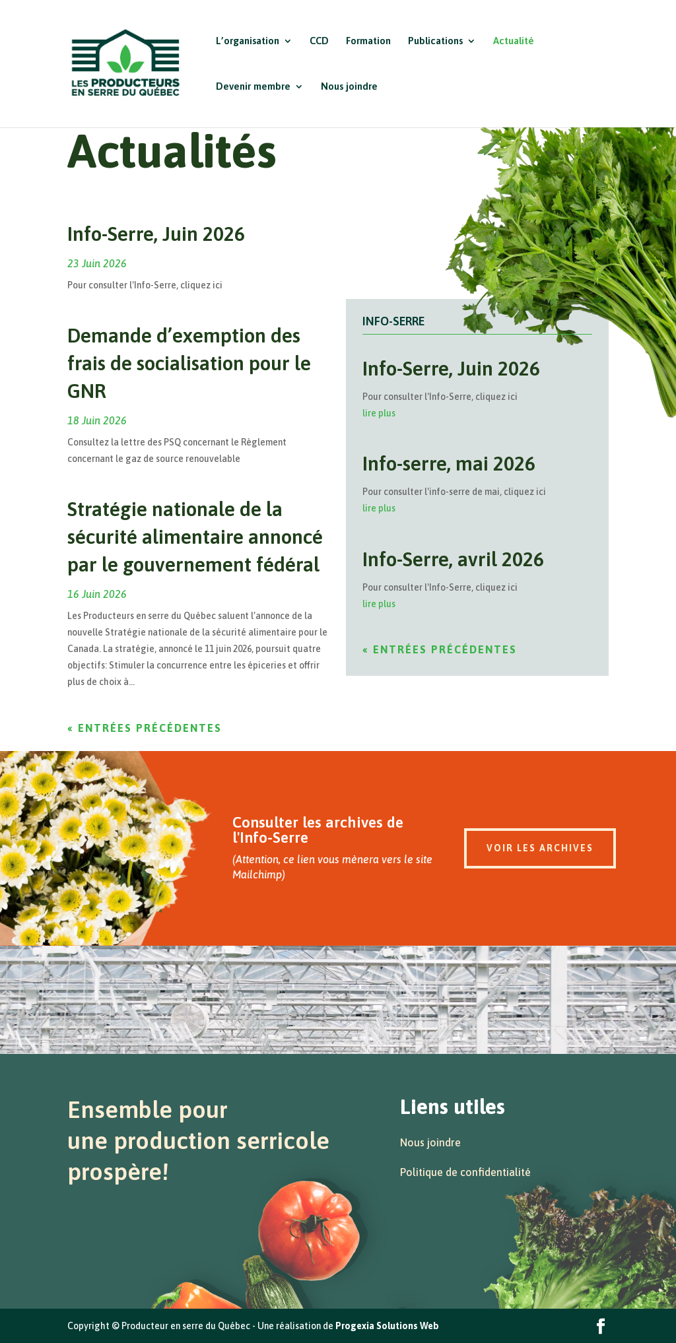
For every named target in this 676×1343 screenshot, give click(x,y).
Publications (435, 41)
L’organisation (247, 41)
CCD (319, 41)
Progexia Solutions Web (387, 1326)
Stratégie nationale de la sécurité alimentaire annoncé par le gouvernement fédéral (195, 536)
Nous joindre (349, 87)
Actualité (513, 41)
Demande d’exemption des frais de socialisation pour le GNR (189, 363)
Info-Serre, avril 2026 (453, 559)
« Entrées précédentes (144, 728)
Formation (368, 41)
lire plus (378, 413)
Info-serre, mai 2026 (448, 463)
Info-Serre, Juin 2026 (156, 233)
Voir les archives (540, 848)
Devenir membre (253, 87)
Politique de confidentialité (465, 1172)
